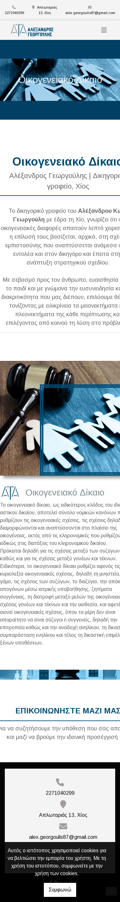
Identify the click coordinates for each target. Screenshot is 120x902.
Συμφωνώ (60, 889)
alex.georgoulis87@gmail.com (90, 13)
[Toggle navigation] (104, 30)
